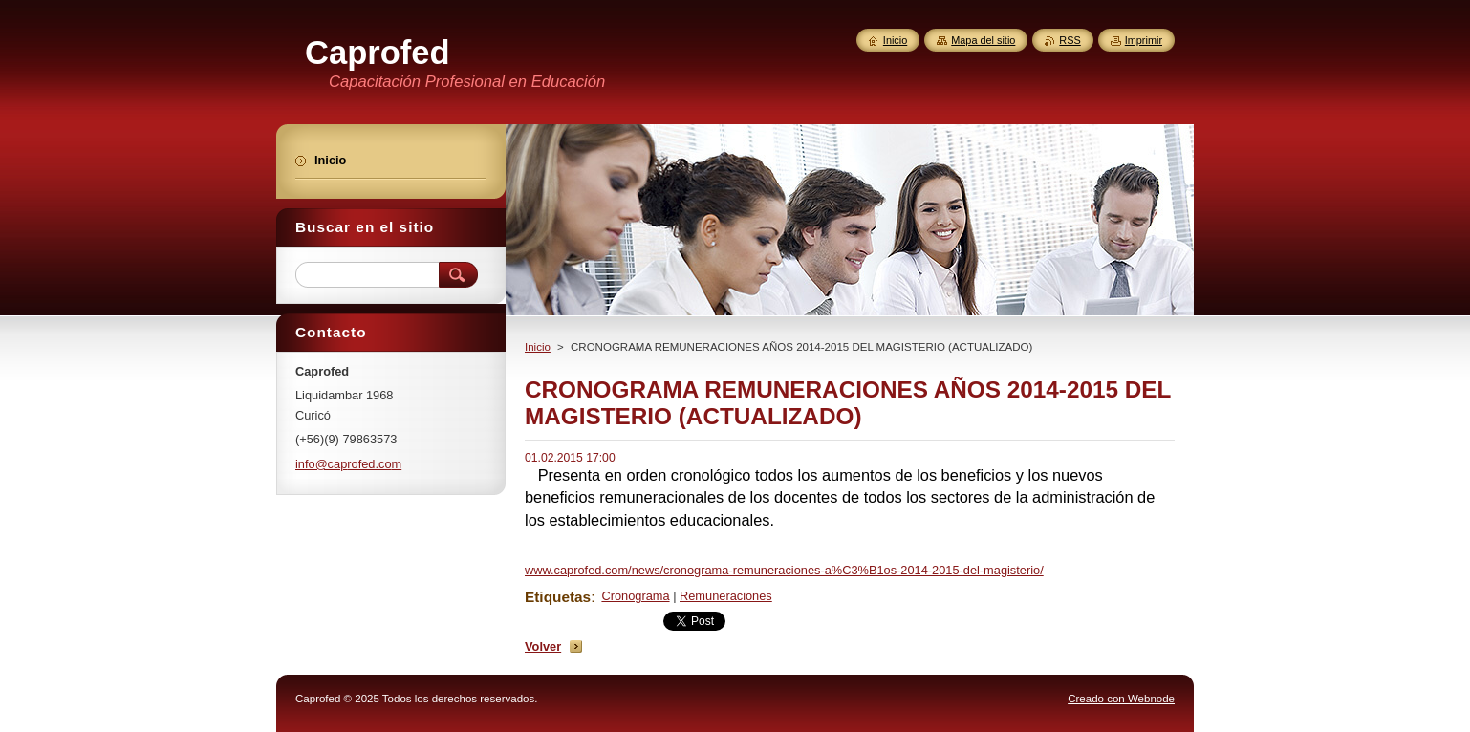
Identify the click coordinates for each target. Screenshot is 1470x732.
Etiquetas (558, 597)
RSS (1069, 40)
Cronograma (635, 596)
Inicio (538, 347)
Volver (543, 646)
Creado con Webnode (1121, 698)
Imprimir (1143, 40)
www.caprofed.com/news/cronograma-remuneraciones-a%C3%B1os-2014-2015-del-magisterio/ (784, 570)
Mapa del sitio (983, 40)
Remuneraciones (726, 596)
